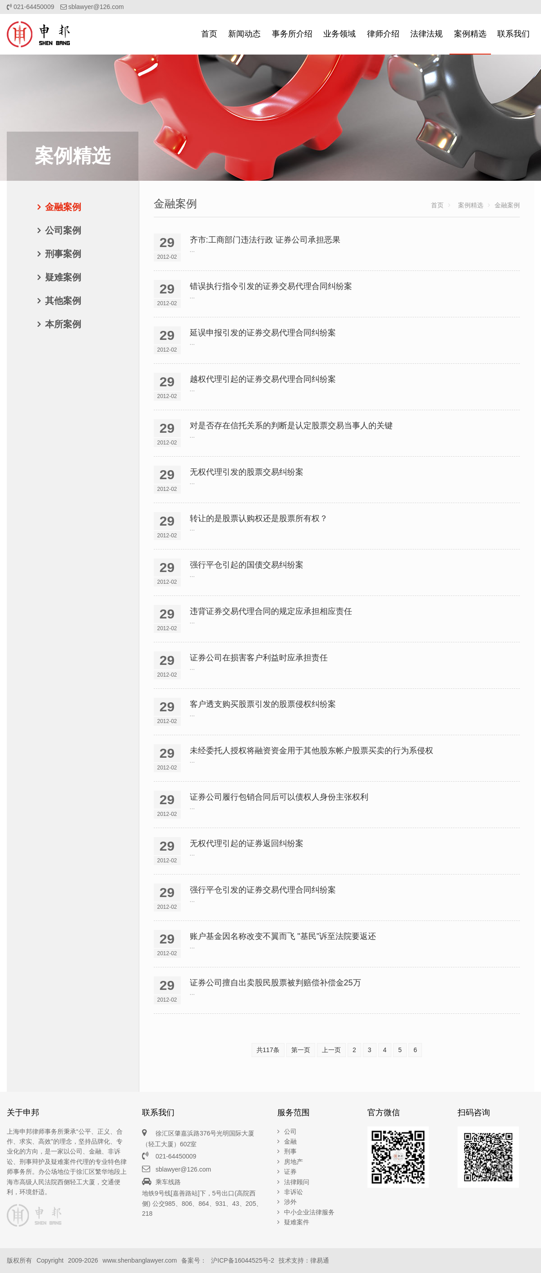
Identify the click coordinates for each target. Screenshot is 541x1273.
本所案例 (63, 324)
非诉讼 (293, 1191)
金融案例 (63, 207)
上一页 (331, 1049)
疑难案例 (63, 277)
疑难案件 (296, 1222)
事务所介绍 (292, 33)
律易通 (319, 1260)
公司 (290, 1131)
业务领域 (339, 33)
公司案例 (63, 230)
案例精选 (470, 33)
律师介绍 (383, 33)
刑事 (290, 1151)
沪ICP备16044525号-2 (242, 1260)
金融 (290, 1141)
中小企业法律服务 (309, 1212)
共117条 (268, 1049)
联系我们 (513, 33)
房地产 (293, 1161)
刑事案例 (63, 254)
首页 (209, 33)
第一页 (300, 1049)
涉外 (290, 1201)
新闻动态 (244, 33)
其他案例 (63, 301)
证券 (290, 1171)
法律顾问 (296, 1182)
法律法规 (426, 33)
